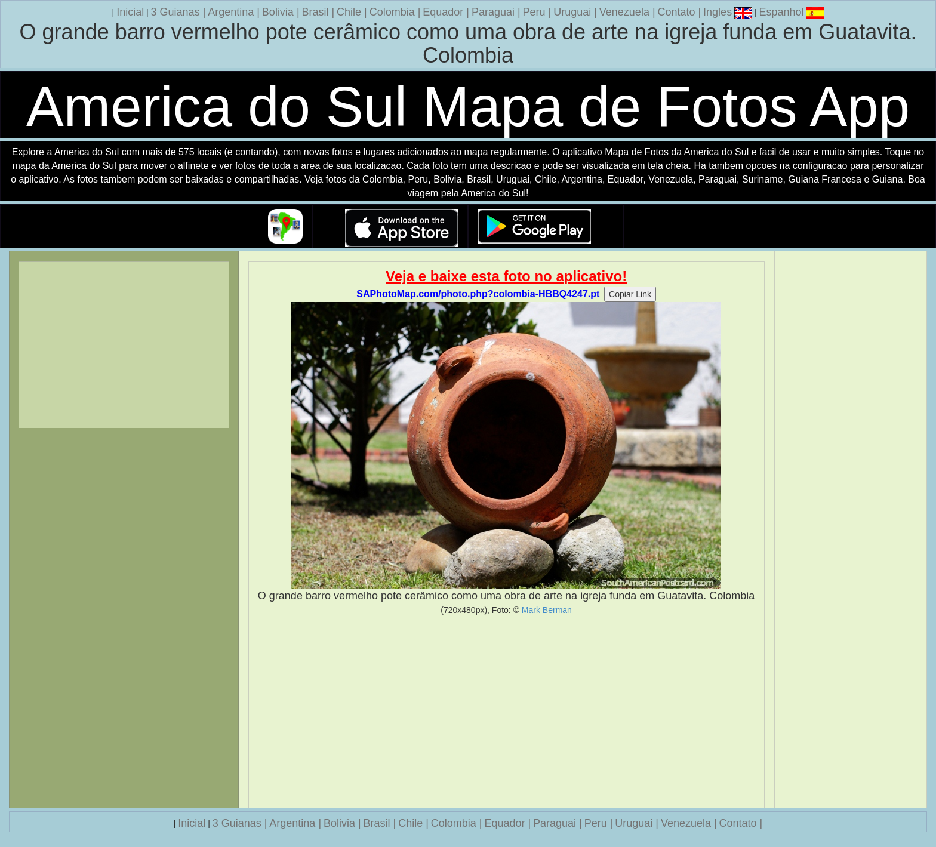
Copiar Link (630, 294)
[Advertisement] (506, 711)
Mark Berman (547, 610)
